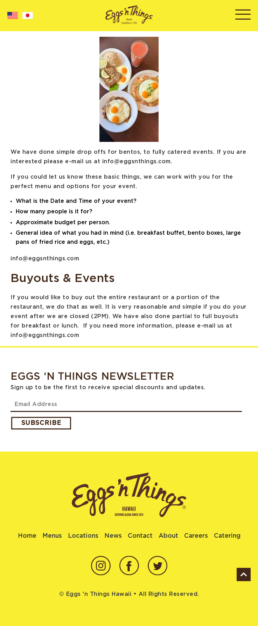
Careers (196, 536)
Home (27, 536)
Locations (83, 536)
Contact (140, 536)
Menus (52, 536)
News (113, 536)
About (168, 536)
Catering (227, 536)
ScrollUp (244, 574)
